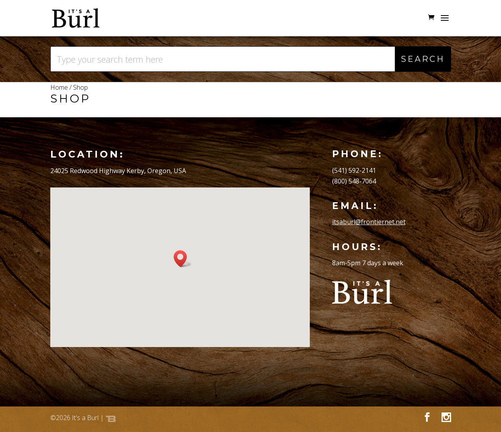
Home (59, 87)
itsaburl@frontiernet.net (369, 221)
